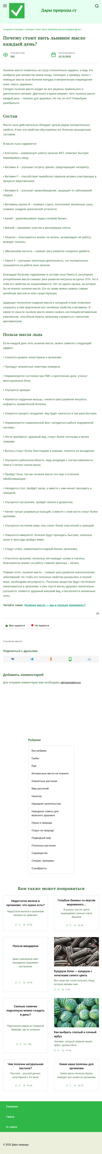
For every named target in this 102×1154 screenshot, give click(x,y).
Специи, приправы (43, 860)
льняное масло (13, 641)
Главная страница (13, 30)
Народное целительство (46, 803)
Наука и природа (42, 822)
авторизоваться (71, 682)
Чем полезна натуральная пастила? (25, 1066)
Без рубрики (39, 750)
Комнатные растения (44, 781)
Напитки (37, 796)
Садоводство (39, 853)
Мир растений (40, 788)
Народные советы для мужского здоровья (45, 813)
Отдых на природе (43, 830)
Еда (34, 765)
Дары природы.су (58, 10)
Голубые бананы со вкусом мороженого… (76, 902)
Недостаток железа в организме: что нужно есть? (25, 903)
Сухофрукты (39, 868)
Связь (10, 1116)
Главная (12, 1106)
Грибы (35, 758)
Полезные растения (44, 845)
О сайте (11, 1127)
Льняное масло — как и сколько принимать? (55, 605)
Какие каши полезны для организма (76, 1066)
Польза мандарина (25, 946)
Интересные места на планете (50, 773)
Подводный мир (41, 838)
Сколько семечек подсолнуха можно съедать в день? (25, 1010)
